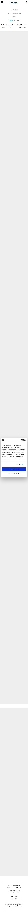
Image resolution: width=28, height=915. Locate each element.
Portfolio (11, 20)
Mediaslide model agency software (14, 904)
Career (16, 893)
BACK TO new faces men (14, 13)
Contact (12, 893)
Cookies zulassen (14, 469)
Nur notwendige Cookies (14, 473)
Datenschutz (17, 887)
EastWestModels (16, 885)
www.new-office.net (16, 906)
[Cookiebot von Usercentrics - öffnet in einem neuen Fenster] (20, 440)
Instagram (16, 20)
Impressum (10, 887)
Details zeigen (19, 464)
